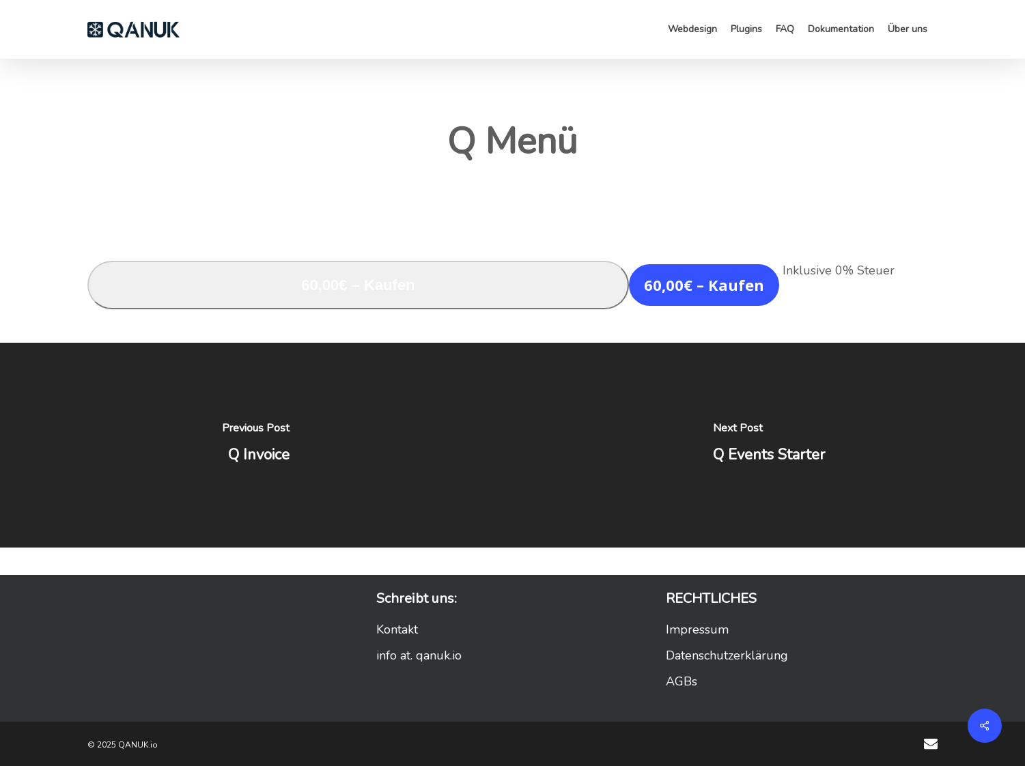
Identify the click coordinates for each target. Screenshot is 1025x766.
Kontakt (397, 629)
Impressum (697, 629)
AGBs (681, 681)
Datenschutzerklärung (727, 655)
